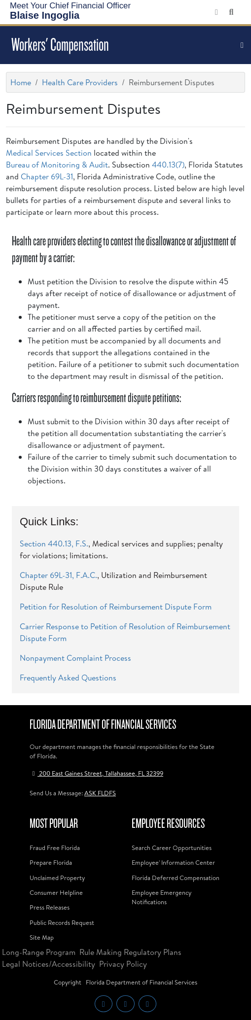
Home (20, 82)
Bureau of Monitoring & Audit (57, 164)
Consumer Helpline (56, 892)
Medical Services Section (49, 152)
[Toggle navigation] (242, 45)
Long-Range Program (38, 952)
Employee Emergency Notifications (161, 897)
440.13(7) (168, 164)
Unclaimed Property (57, 877)
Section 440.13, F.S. (54, 543)
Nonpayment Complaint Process (75, 657)
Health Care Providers (80, 82)
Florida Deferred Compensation (175, 877)
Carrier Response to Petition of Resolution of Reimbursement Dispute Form (125, 632)
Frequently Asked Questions (68, 677)
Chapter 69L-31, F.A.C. (58, 575)
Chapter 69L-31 (47, 176)
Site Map (42, 937)
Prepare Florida (51, 862)
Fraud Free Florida (55, 847)
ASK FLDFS (100, 792)
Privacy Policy (123, 963)
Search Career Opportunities (172, 847)
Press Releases (50, 907)
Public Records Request (62, 922)
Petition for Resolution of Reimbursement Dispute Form (116, 606)
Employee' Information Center (173, 862)
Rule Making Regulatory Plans (130, 952)
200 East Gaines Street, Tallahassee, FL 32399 (96, 773)
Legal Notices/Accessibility (48, 963)
